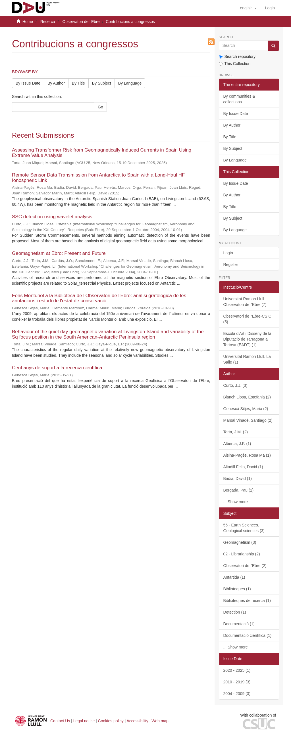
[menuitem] (270, 8)
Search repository (237, 56)
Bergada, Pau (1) (238, 490)
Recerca (47, 21)
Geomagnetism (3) (239, 542)
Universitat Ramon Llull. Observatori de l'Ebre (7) (245, 302)
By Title (78, 83)
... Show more (235, 501)
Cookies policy (111, 721)
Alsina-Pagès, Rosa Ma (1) (247, 455)
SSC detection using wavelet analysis (52, 216)
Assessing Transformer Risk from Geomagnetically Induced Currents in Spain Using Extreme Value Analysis (101, 152)
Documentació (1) (239, 624)
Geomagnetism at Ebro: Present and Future (59, 253)
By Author (56, 83)
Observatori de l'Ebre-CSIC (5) (247, 319)
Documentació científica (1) (247, 635)
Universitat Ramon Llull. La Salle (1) (247, 359)
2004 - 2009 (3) (237, 693)
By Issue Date (28, 83)
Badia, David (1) (237, 478)
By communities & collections (239, 99)
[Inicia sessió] (270, 8)
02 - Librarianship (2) (241, 554)
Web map (160, 721)
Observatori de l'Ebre (80, 21)
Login (228, 253)
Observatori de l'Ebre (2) (245, 565)
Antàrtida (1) (234, 577)
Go (100, 107)
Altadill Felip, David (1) (243, 467)
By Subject (101, 83)
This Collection (235, 63)
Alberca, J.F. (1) (237, 443)
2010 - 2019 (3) (237, 682)
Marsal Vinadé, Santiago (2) (248, 420)
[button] (248, 8)
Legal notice (84, 721)
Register (230, 264)
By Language (130, 83)
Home (27, 21)
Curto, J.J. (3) (235, 385)
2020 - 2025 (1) (237, 670)
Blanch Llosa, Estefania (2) (247, 397)
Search (226, 37)
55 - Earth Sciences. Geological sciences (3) (244, 528)
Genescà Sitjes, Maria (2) (245, 408)
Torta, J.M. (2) (235, 432)
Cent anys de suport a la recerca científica (57, 367)
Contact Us (60, 721)
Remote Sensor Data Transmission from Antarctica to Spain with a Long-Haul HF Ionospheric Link (98, 177)
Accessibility (137, 721)
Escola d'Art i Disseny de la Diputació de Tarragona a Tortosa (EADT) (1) (247, 339)
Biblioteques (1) (237, 589)
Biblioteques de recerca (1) (247, 600)
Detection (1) (234, 612)
